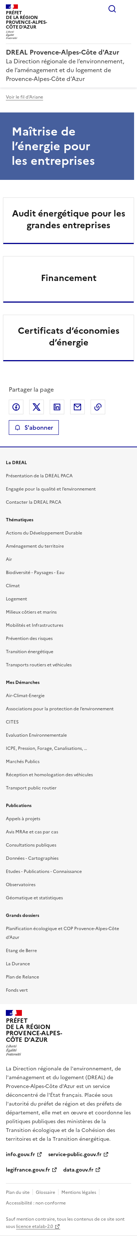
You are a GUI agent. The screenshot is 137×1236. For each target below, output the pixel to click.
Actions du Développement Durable (44, 533)
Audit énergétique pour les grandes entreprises (68, 219)
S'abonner (34, 427)
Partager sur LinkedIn (57, 407)
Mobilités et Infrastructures (34, 625)
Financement (68, 278)
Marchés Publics (22, 761)
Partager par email (77, 407)
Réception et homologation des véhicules (49, 774)
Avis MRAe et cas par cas (32, 832)
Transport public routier (31, 788)
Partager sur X (36, 407)
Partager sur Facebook (16, 407)
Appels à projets (23, 818)
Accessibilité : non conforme (36, 1203)
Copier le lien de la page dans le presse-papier (98, 407)
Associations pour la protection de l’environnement (60, 709)
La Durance (18, 964)
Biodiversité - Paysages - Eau (35, 572)
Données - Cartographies (32, 858)
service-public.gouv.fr (75, 1154)
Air (9, 559)
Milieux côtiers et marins (31, 612)
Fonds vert (17, 990)
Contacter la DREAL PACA (33, 502)
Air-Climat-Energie (25, 695)
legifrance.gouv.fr (28, 1170)
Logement (16, 599)
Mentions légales (78, 1192)
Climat (13, 585)
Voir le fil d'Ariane (24, 97)
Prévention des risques (29, 638)
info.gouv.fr (20, 1154)
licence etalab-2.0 (34, 1226)
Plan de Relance (22, 977)
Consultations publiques (31, 845)
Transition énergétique (29, 651)
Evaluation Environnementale (36, 735)
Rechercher (112, 8)
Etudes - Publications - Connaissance (44, 871)
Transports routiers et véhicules (39, 665)
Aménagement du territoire (35, 546)
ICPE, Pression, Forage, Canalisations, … (46, 748)
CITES (12, 722)
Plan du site (18, 1192)
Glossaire (45, 1192)
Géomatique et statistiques (34, 898)
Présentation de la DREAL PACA (39, 476)
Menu (126, 8)
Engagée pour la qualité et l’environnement (51, 489)
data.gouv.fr (78, 1170)
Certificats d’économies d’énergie (68, 336)
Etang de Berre (21, 950)
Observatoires (20, 884)
